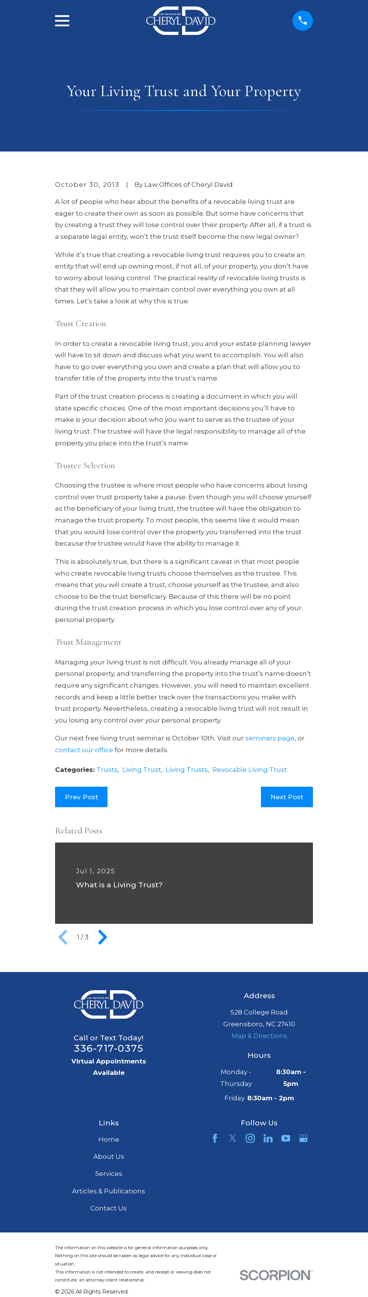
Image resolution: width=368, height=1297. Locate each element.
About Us (108, 1156)
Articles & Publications (108, 1191)
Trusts (107, 769)
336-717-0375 (108, 1048)
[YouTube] (286, 1138)
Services (108, 1173)
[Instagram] (250, 1138)
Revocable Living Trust (249, 769)
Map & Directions (259, 1036)
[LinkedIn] (268, 1138)
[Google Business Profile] (303, 1138)
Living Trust (141, 769)
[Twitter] (232, 1138)
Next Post (286, 797)
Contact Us (108, 1208)
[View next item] (102, 937)
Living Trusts (187, 769)
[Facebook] (215, 1138)
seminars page (270, 738)
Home (108, 1139)
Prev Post (81, 797)
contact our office (84, 750)
